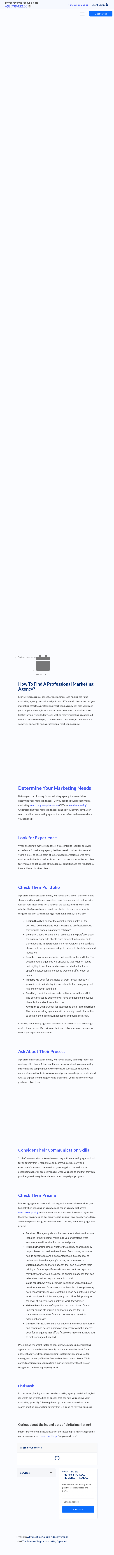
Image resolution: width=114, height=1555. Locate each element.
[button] (36, 1472)
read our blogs (49, 1436)
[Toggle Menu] (82, 13)
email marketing (77, 805)
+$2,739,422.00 (18, 6)
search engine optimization (44, 805)
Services (25, 1472)
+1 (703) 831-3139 (78, 4)
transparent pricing (28, 1212)
